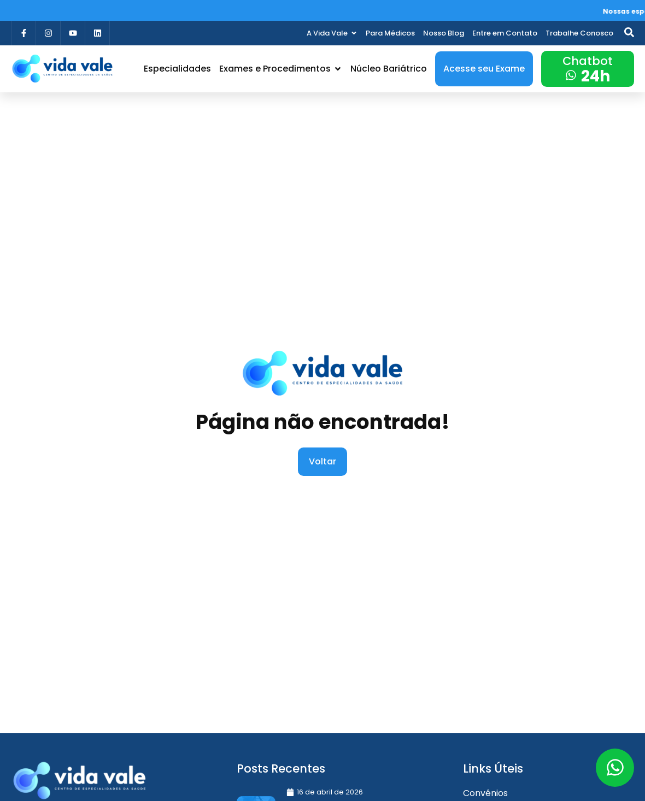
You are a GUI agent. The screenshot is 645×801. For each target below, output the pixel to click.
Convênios (485, 793)
